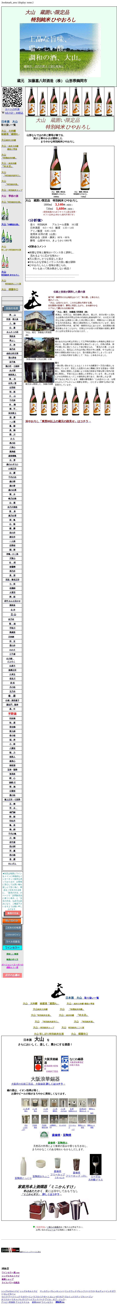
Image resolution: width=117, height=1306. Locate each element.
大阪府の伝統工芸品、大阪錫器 (38, 1084)
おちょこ (41, 1176)
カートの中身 (12, 109)
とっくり (23, 1178)
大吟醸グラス (95, 1179)
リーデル (95, 1176)
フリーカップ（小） (77, 1176)
